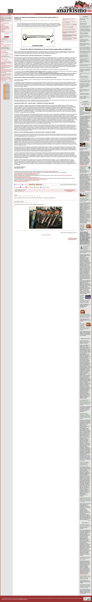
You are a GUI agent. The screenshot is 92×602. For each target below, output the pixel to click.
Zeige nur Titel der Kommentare (69, 190)
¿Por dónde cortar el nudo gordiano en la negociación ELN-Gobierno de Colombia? (85, 498)
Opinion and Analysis (85, 338)
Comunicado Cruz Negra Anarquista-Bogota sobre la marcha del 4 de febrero (85, 585)
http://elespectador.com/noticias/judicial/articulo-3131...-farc (26, 174)
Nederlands (82, 191)
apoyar (15, 195)
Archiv (2, 30)
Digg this (16, 187)
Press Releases (85, 522)
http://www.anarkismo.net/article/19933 (64, 175)
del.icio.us (22, 187)
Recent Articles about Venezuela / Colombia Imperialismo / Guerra (69, 29)
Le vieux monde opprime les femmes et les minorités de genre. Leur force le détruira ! (85, 48)
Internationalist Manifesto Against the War (6, 63)
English (69, 239)
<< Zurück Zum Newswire (46, 234)
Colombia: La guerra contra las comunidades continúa (84, 463)
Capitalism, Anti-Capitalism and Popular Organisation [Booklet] (85, 70)
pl (8, 17)
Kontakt (11, 14)
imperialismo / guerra (27, 20)
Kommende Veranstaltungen (5, 52)
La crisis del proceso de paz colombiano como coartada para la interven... (69, 38)
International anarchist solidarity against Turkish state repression (84, 40)
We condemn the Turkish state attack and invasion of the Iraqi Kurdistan (6, 70)
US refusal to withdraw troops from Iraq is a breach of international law (6, 78)
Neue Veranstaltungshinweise (6, 44)
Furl (27, 187)
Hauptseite (3, 24)
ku (1, 18)
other (2, 17)
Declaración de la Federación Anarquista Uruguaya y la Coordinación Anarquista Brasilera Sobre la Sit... (85, 415)
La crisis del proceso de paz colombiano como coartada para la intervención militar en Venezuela (85, 402)
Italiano (72, 239)
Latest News (85, 101)
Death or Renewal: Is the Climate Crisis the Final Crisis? (84, 90)
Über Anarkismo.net (4, 14)
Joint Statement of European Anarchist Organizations (85, 27)
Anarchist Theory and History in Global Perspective (85, 65)
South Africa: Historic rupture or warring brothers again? (85, 81)
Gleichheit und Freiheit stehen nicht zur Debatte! (84, 94)
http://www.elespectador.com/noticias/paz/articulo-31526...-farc (27, 177)
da (6, 18)
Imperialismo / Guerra (6, 60)
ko (10, 18)
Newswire (3, 25)
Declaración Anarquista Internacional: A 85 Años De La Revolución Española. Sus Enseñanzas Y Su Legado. (85, 85)
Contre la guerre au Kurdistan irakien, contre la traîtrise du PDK (85, 97)
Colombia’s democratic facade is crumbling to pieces (68, 27)
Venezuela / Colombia (83, 102)
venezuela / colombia (19, 20)
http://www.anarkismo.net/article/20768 (22, 176)
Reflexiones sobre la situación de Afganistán (84, 77)
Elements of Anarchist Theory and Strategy (84, 33)
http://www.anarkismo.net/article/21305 (51, 171)
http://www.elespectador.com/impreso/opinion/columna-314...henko (27, 173)
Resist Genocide (83, 21)
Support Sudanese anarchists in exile (83, 24)
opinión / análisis (34, 20)
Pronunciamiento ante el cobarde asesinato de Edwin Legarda (85, 315)
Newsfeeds (3, 31)
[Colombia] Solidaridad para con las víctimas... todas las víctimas (82, 110)
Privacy (25, 599)
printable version (17, 184)
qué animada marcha (19, 201)
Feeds (6, 83)
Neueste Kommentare (5, 27)
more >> (89, 520)
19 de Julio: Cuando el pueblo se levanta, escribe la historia (85, 36)
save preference (69, 191)
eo (9, 18)
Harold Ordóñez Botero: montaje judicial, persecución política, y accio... (70, 24)
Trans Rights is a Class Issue (85, 67)
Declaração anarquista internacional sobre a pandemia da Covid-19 (84, 56)
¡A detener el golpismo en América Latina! (88, 145)
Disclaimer (21, 599)
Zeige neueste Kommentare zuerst (69, 189)
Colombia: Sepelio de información (82, 225)
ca (5, 18)
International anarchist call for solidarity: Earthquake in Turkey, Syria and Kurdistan (85, 30)
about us (2, 41)
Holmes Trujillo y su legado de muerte (69, 31)
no (4, 17)
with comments (25, 184)
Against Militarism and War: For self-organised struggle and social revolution (85, 52)
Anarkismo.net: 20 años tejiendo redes (84, 19)
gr (3, 17)
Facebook (42, 187)
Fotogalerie (3, 29)
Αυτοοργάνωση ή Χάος (84, 79)
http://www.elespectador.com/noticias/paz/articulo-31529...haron (35, 179)
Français (85, 164)
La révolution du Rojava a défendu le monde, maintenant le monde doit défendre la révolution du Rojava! (85, 60)
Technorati (36, 187)
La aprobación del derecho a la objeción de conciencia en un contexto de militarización (85, 248)
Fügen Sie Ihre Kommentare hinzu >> (68, 184)
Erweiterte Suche (4, 39)
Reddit (31, 187)
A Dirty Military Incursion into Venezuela (6, 74)
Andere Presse (4, 59)
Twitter (47, 187)
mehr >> (11, 80)
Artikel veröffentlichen (19, 14)
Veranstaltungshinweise (30, 14)
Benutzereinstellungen (6, 15)
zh (2, 18)
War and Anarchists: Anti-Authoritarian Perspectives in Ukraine (6, 66)
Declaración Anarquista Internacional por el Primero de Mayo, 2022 (85, 44)
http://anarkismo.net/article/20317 (21, 181)
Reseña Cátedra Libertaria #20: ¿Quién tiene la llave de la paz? (83, 168)
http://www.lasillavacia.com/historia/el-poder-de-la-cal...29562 (27, 180)
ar (7, 17)
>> (4, 19)
